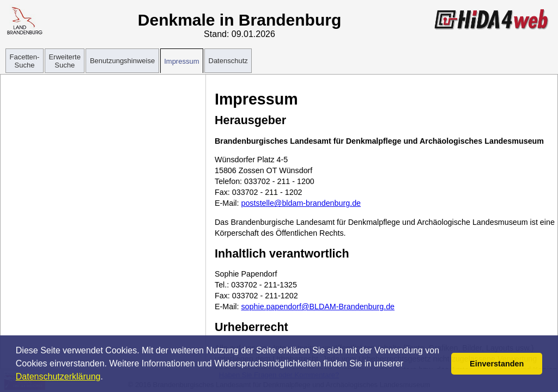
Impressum (181, 61)
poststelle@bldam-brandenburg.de (301, 203)
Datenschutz (228, 61)
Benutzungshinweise (122, 61)
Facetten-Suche (25, 61)
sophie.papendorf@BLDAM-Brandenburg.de (318, 306)
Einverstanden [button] (497, 363)
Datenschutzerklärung (58, 376)
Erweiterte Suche (64, 61)
